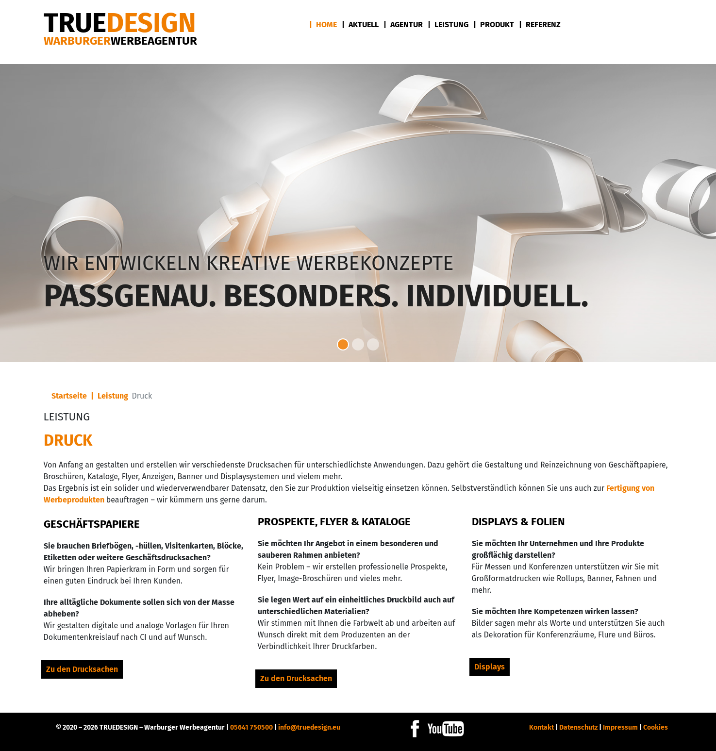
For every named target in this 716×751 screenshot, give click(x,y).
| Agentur (403, 24)
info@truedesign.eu (309, 727)
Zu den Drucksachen (82, 669)
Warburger (120, 41)
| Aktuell (360, 24)
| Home (323, 24)
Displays (489, 666)
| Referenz (540, 24)
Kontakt (541, 727)
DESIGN (120, 23)
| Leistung (448, 24)
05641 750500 (251, 727)
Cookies (655, 727)
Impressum (620, 727)
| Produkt (493, 24)
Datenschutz (578, 727)
